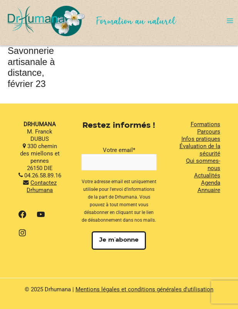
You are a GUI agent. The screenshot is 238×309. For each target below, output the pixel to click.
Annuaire (209, 190)
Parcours (208, 131)
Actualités (207, 175)
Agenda (210, 182)
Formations (205, 124)
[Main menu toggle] (230, 21)
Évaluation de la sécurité (199, 150)
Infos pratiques (200, 138)
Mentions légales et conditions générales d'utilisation (144, 289)
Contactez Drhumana (42, 186)
